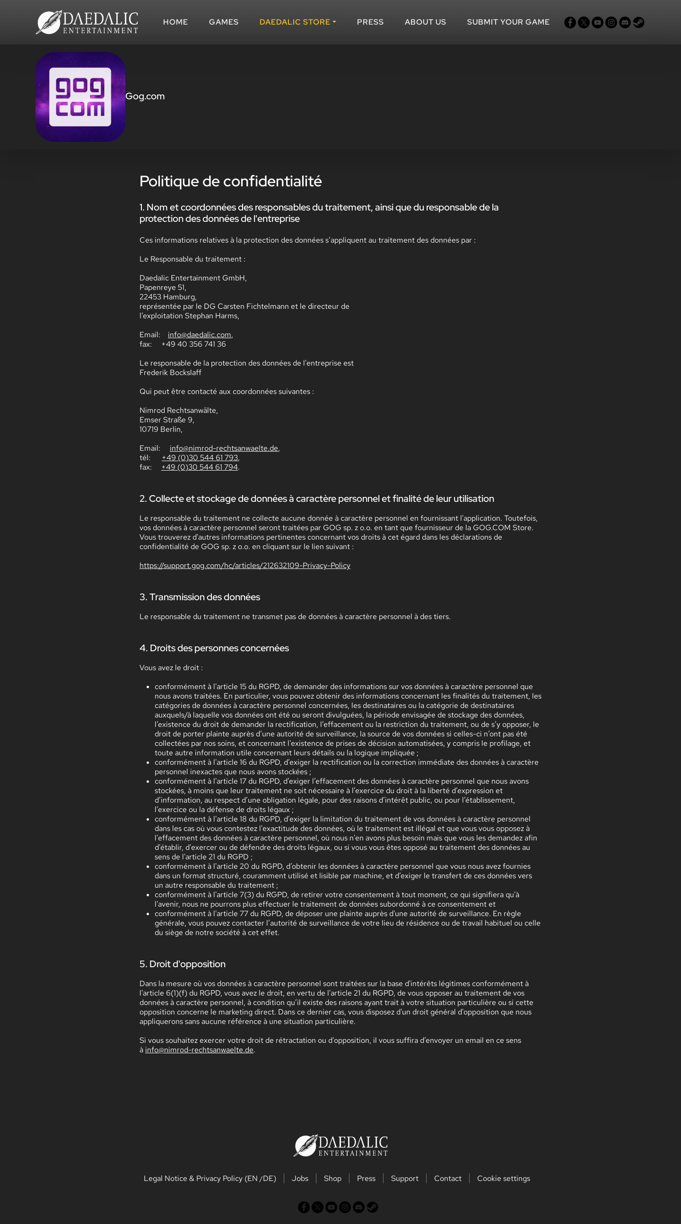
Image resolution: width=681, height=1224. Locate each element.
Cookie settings (503, 1178)
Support (405, 1178)
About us (425, 22)
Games (224, 22)
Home (175, 22)
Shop (332, 1178)
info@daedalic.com (199, 335)
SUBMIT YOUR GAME (508, 22)
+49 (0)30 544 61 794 (199, 467)
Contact (448, 1178)
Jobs (300, 1178)
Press (370, 22)
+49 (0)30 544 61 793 (200, 458)
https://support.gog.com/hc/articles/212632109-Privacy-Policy (245, 565)
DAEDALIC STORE (295, 22)
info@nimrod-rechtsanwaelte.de (224, 448)
